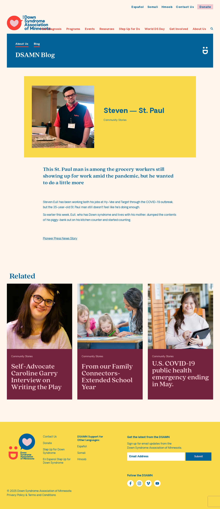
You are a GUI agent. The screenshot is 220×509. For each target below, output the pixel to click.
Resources (107, 29)
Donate (205, 7)
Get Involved (178, 29)
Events (90, 29)
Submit (198, 456)
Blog (37, 44)
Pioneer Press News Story (60, 238)
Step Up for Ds (129, 29)
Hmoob (167, 7)
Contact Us (185, 7)
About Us (199, 29)
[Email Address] (156, 456)
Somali (152, 7)
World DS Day (155, 29)
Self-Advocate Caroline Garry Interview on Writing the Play (36, 376)
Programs (73, 29)
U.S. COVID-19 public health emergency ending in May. (180, 373)
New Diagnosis (51, 29)
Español (137, 7)
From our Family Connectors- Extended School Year (107, 376)
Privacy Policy (16, 495)
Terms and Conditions (42, 495)
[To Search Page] (211, 28)
